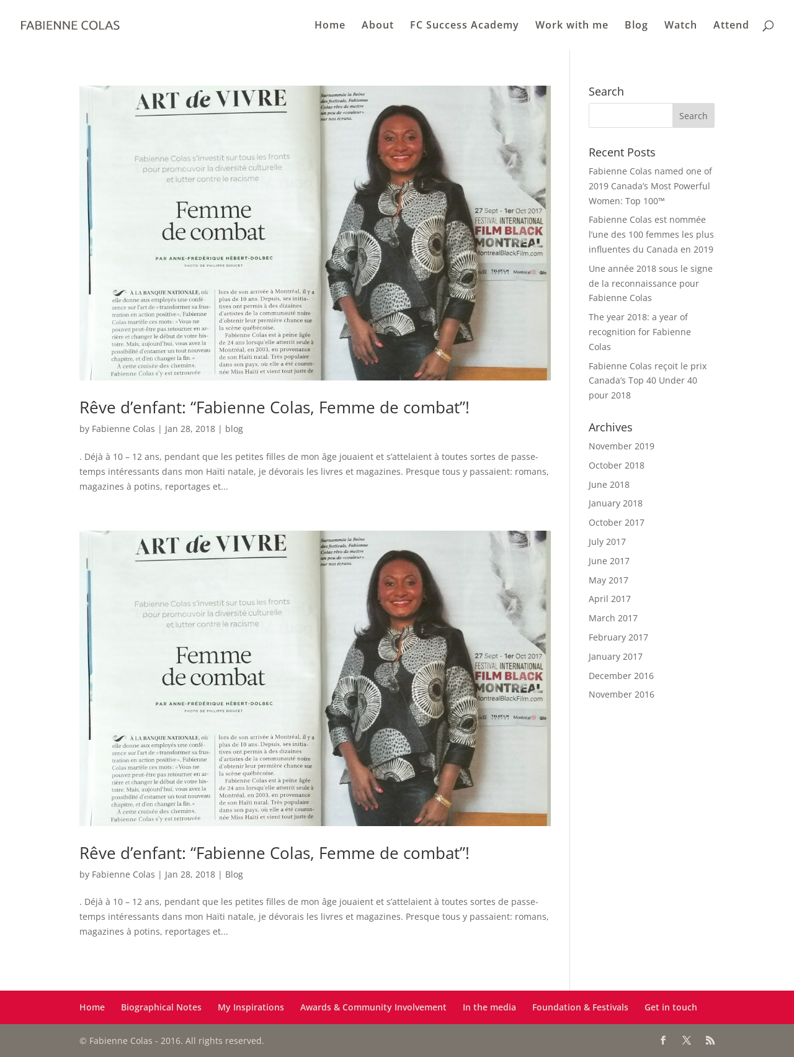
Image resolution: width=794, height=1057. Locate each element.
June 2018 (609, 484)
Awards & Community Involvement (373, 1007)
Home (330, 26)
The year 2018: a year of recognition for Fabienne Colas (640, 332)
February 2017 (618, 637)
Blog (636, 26)
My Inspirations (251, 1007)
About (378, 26)
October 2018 (617, 465)
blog (234, 428)
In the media (489, 1007)
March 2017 (613, 618)
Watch (680, 26)
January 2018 (616, 503)
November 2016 (621, 694)
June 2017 (609, 561)
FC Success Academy (464, 26)
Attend (731, 26)
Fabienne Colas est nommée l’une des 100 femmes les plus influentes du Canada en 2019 (651, 234)
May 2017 (608, 580)
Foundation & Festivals (580, 1007)
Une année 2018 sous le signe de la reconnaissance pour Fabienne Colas (651, 283)
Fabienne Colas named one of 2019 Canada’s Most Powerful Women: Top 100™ (650, 186)
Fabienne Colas (123, 428)
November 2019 (621, 446)
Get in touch (671, 1007)
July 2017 (607, 541)
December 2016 (621, 675)
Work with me (572, 26)
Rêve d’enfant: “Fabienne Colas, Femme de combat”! (274, 407)
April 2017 (610, 599)
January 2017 (616, 656)
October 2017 (617, 522)
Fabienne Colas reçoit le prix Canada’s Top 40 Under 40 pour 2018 (648, 381)
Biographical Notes (161, 1007)
